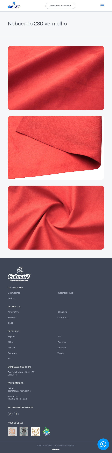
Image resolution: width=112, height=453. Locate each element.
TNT (10, 359)
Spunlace (12, 353)
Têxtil (10, 323)
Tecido (60, 353)
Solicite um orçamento (60, 6)
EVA (59, 337)
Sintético (61, 348)
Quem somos (14, 293)
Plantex (11, 348)
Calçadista (62, 312)
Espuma (11, 337)
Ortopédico (62, 318)
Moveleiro (12, 318)
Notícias (11, 299)
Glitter (11, 342)
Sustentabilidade (65, 293)
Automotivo (13, 312)
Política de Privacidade (64, 446)
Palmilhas (61, 342)
